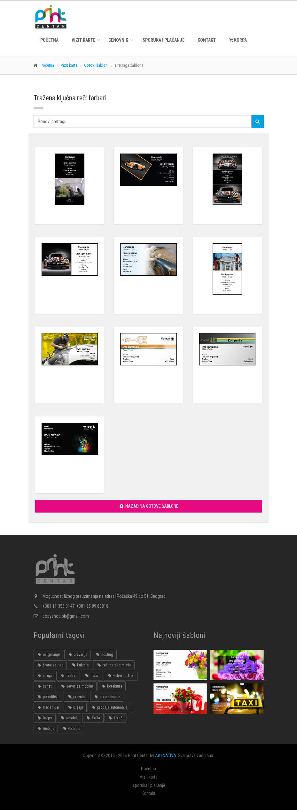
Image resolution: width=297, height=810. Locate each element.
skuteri (68, 675)
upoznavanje (106, 697)
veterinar (72, 728)
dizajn (75, 707)
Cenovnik (118, 40)
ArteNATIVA (165, 755)
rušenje (45, 728)
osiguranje (48, 654)
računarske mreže (114, 665)
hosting (104, 654)
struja (44, 675)
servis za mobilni (76, 686)
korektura (111, 686)
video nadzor (120, 675)
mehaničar (48, 707)
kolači (115, 718)
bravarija (77, 654)
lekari (91, 675)
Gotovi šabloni (96, 65)
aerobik (69, 718)
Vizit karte (83, 40)
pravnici (76, 697)
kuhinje (80, 665)
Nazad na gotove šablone (148, 506)
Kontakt (207, 40)
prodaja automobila (109, 707)
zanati (44, 686)
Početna (49, 40)
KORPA (238, 40)
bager (44, 718)
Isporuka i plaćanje (162, 40)
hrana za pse (50, 665)
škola (93, 718)
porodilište (48, 697)
